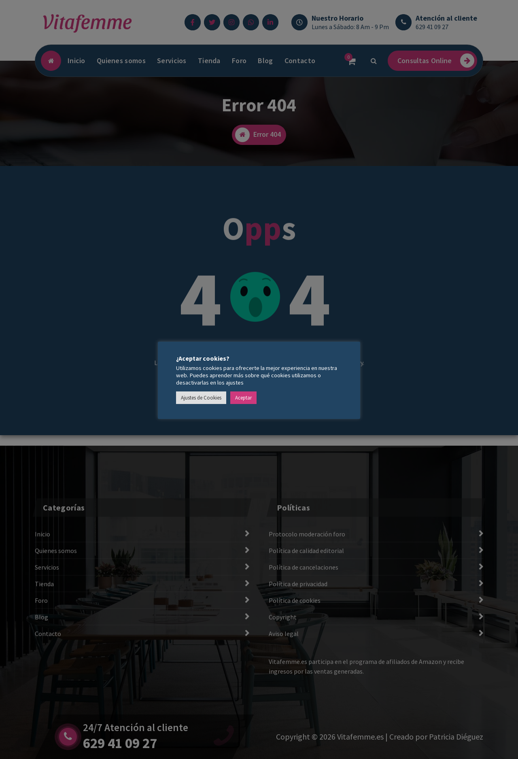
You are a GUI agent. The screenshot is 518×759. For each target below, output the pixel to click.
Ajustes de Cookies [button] (201, 397)
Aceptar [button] (243, 397)
